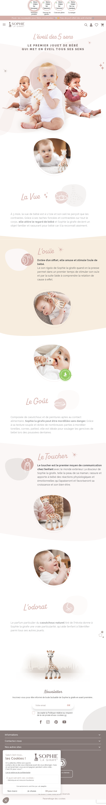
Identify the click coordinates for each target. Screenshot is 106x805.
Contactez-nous (13, 741)
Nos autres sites (13, 747)
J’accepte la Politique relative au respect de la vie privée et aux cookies (54, 714)
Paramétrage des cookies (54, 799)
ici (65, 715)
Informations (11, 734)
